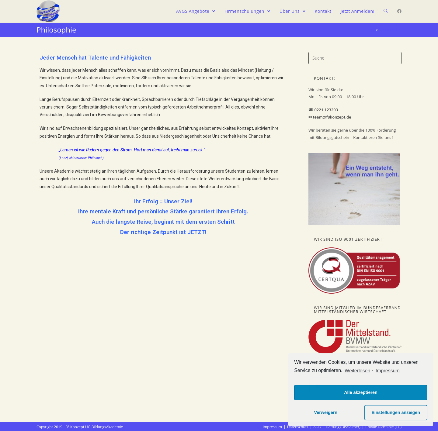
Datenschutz (297, 426)
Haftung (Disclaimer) (343, 426)
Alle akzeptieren (360, 392)
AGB (317, 426)
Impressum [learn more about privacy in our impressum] (388, 370)
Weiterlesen (357, 370)
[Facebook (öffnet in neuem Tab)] (399, 11)
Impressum (272, 426)
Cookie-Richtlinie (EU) (383, 426)
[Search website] (385, 11)
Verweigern (325, 412)
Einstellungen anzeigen (395, 412)
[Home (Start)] (372, 30)
